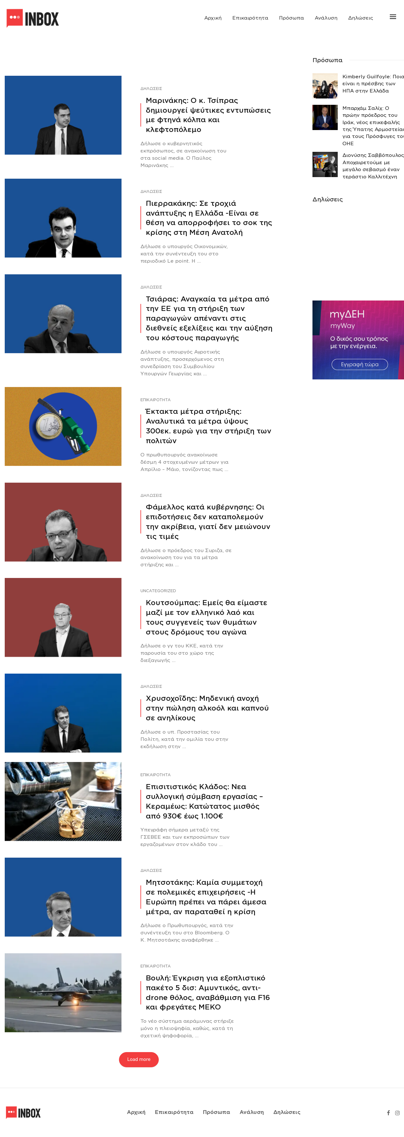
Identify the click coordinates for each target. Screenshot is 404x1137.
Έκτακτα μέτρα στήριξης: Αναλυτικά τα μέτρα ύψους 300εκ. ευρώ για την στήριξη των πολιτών (208, 425)
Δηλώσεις (360, 18)
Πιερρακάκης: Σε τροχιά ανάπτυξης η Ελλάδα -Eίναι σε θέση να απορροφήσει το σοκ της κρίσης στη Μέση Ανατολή (209, 217)
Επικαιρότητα (250, 18)
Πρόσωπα (291, 18)
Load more (139, 1059)
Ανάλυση (326, 18)
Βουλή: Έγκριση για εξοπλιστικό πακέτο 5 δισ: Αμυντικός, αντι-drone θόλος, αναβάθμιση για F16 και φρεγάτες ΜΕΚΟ (208, 992)
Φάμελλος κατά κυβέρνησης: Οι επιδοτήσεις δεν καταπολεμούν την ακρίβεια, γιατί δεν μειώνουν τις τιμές (208, 521)
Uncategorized (158, 590)
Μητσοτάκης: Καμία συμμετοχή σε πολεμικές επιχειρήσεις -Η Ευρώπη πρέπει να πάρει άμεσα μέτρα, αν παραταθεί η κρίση (206, 896)
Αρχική (213, 18)
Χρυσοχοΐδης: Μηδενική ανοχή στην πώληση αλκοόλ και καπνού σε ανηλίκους (207, 708)
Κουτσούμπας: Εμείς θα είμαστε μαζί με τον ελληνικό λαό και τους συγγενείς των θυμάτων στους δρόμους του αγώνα (206, 617)
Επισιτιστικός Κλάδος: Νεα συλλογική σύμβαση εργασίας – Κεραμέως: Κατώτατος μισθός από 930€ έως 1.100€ (204, 801)
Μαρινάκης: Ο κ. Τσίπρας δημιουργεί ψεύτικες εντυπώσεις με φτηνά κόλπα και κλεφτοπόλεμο (208, 115)
